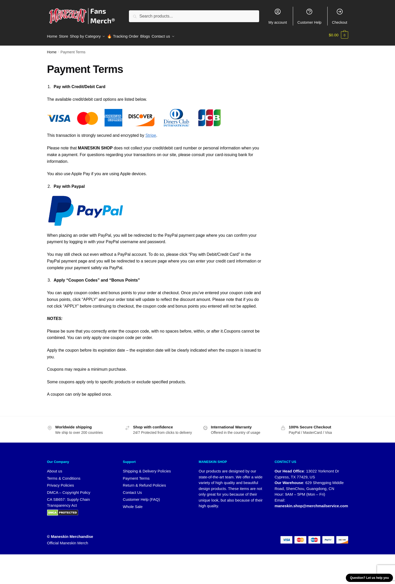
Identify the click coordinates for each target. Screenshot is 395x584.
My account (277, 16)
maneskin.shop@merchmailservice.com (311, 503)
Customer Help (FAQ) (141, 496)
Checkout (339, 16)
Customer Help (309, 16)
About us (54, 468)
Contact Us (132, 489)
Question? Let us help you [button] (369, 578)
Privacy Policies (60, 482)
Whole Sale (133, 503)
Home (52, 49)
